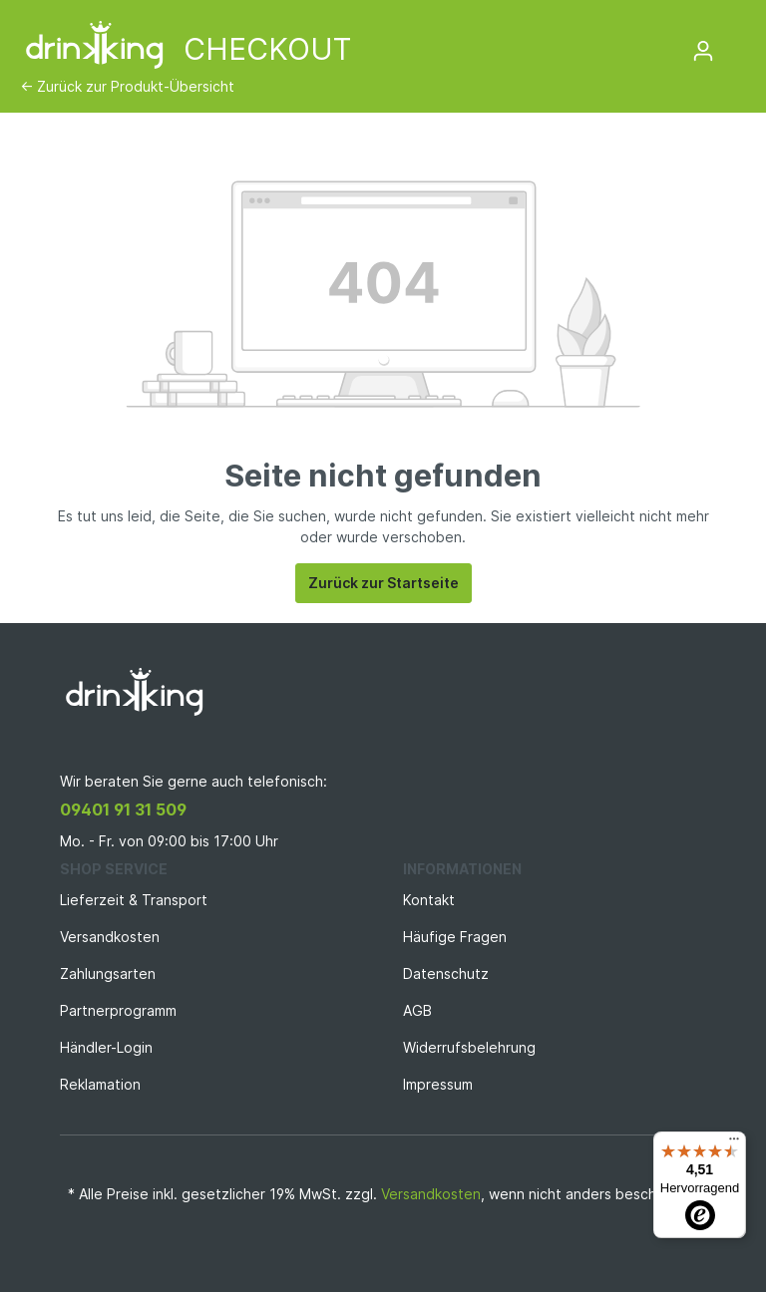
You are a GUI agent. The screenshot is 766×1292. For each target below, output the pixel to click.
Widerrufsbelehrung (469, 1047)
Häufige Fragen (455, 936)
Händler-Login (106, 1047)
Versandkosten (110, 936)
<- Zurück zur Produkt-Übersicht (127, 86)
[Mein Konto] (703, 51)
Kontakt (429, 899)
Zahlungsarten (108, 973)
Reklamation (100, 1084)
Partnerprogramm (118, 1010)
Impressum (438, 1084)
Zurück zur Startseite (383, 582)
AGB (417, 1010)
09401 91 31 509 (123, 809)
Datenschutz (446, 973)
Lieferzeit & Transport (133, 899)
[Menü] (734, 1143)
